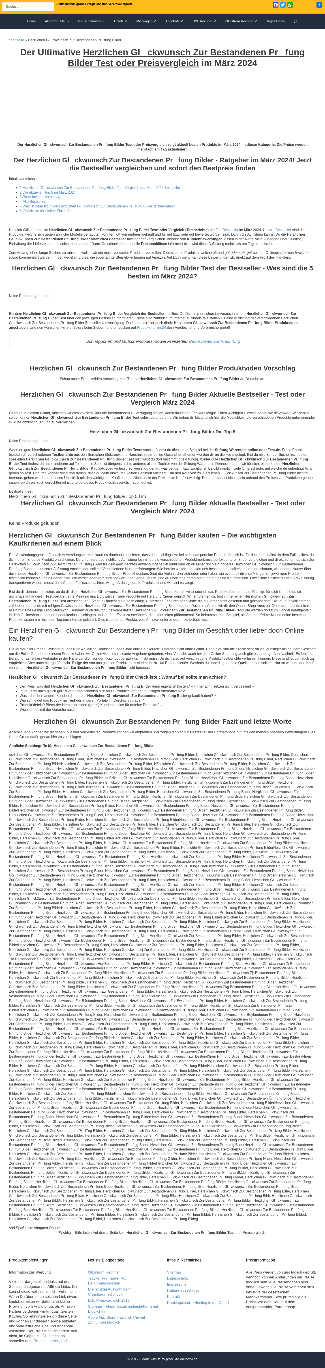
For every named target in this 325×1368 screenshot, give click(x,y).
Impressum (176, 1284)
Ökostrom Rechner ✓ (241, 21)
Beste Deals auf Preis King (214, 341)
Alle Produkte (59, 21)
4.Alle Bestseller (32, 201)
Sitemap (174, 1272)
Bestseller (283, 230)
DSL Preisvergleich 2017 (109, 1300)
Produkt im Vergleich (51, 1341)
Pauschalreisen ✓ (91, 21)
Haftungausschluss (183, 1290)
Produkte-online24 (151, 327)
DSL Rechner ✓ (204, 21)
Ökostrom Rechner (104, 1272)
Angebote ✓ (174, 21)
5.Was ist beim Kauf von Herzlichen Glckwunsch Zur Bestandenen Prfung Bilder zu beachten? (97, 206)
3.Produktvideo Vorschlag (40, 197)
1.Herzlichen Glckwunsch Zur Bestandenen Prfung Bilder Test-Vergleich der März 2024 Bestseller (100, 188)
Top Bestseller (227, 230)
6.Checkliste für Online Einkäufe (45, 211)
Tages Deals (275, 21)
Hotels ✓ (120, 21)
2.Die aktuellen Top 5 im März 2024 (48, 192)
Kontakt (173, 1297)
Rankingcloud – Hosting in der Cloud (198, 1303)
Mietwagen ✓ (146, 21)
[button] (69, 21)
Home (31, 21)
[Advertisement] (162, 109)
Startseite (16, 40)
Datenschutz (177, 1278)
